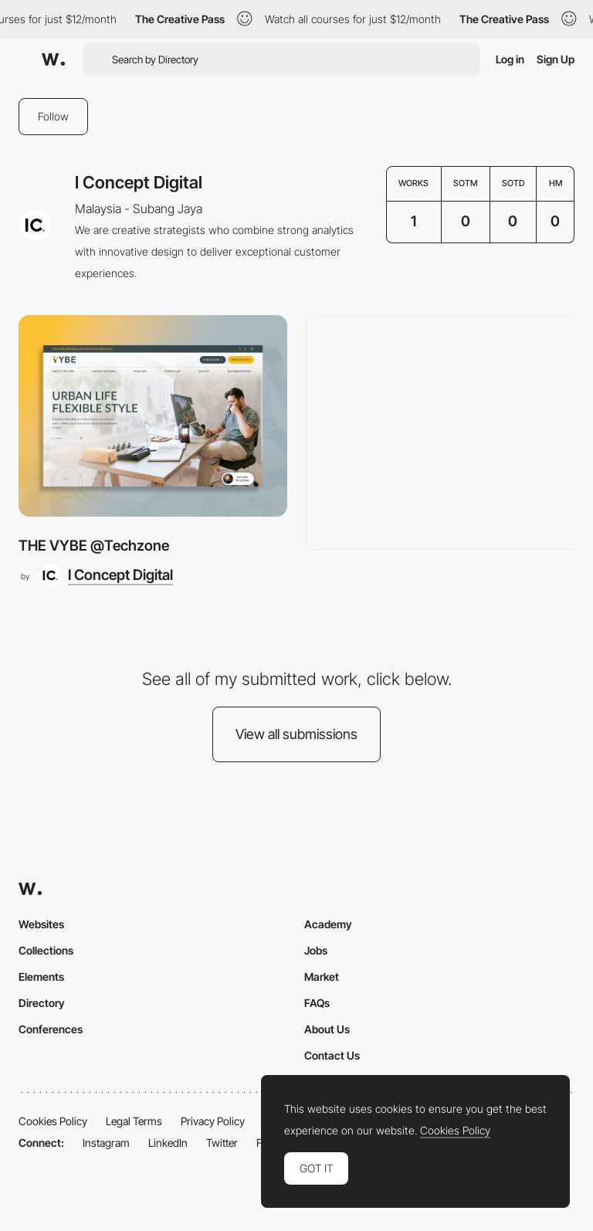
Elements (41, 976)
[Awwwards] (53, 59)
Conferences (51, 1029)
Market (321, 976)
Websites (41, 924)
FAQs (317, 1002)
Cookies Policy (53, 1121)
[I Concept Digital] (105, 575)
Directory (42, 1002)
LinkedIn (168, 1142)
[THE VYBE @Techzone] (153, 416)
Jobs (315, 950)
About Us (327, 1029)
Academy (328, 924)
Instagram (106, 1142)
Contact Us (332, 1055)
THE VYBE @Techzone (94, 545)
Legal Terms (134, 1121)
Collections (46, 950)
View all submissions (296, 734)
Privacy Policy (213, 1121)
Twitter (222, 1142)
